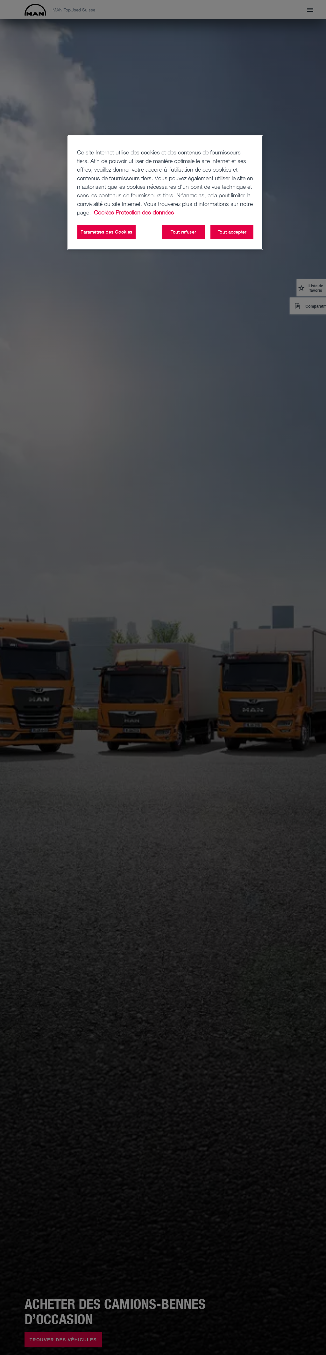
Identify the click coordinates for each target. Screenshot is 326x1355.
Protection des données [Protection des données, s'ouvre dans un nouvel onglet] (145, 212)
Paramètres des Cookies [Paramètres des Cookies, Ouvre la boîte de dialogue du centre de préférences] (106, 232)
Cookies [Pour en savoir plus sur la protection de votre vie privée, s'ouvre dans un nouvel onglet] (104, 212)
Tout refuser (183, 232)
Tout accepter (232, 232)
